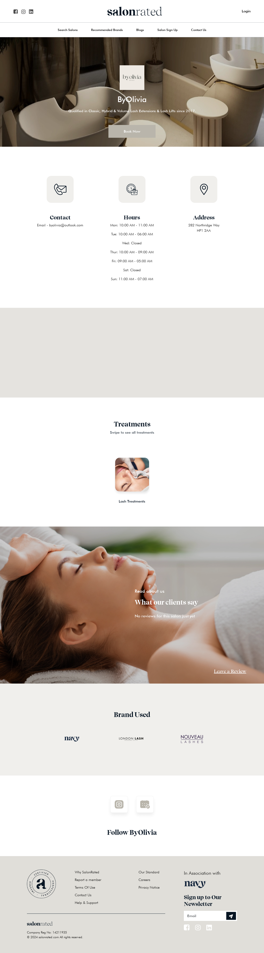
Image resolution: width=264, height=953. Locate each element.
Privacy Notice (149, 887)
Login (246, 11)
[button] (132, 347)
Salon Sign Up (167, 30)
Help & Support (86, 903)
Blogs (140, 30)
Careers (144, 880)
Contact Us (198, 30)
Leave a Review (230, 671)
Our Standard (149, 872)
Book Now (132, 131)
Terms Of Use (85, 887)
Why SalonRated (87, 872)
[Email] (210, 916)
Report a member (88, 880)
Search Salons (68, 30)
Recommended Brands (107, 30)
